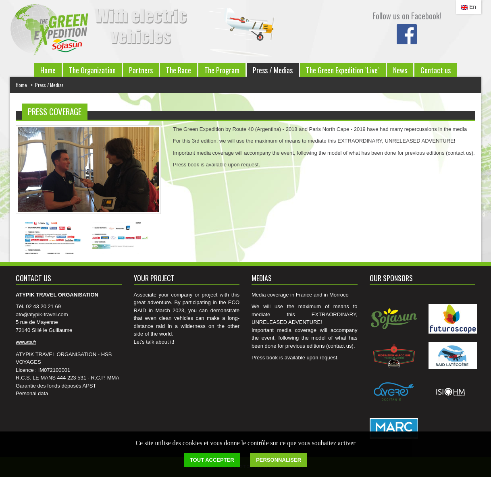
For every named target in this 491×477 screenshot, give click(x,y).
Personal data (32, 393)
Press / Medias (273, 70)
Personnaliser (278, 460)
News (400, 70)
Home (48, 70)
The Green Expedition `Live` (343, 70)
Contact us (435, 70)
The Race (178, 70)
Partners (141, 70)
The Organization (92, 70)
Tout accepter (212, 460)
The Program (221, 70)
